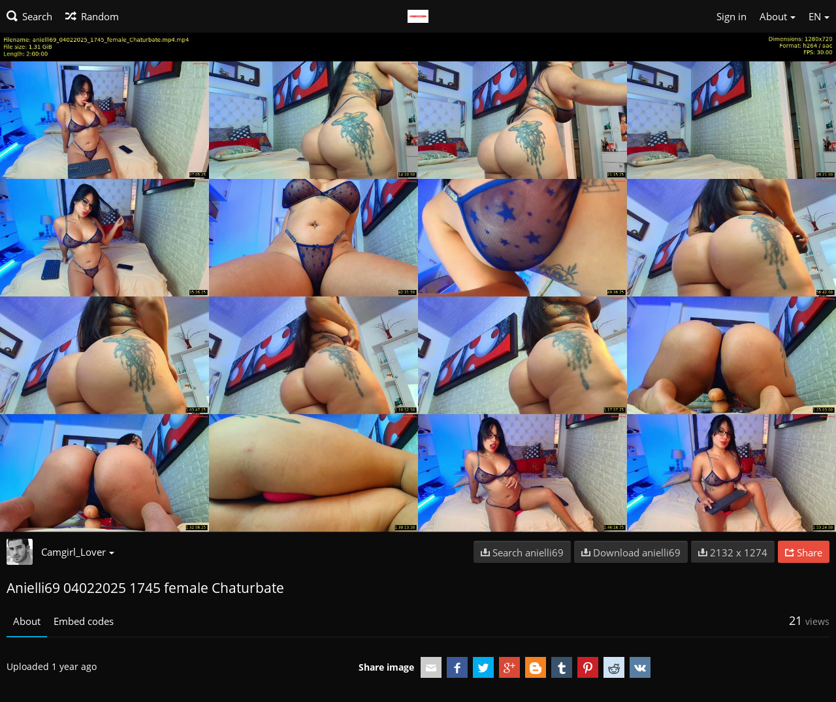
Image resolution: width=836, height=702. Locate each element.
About (26, 621)
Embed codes (84, 621)
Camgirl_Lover (77, 551)
